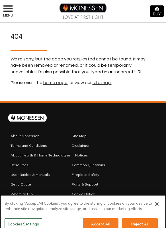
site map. (102, 82)
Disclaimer (80, 145)
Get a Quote (21, 184)
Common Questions (88, 165)
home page (55, 82)
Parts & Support (85, 184)
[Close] (157, 206)
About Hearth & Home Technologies (41, 155)
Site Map (79, 136)
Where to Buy (22, 194)
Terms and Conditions (29, 145)
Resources (19, 165)
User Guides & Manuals (30, 174)
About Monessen (25, 136)
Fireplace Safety (85, 174)
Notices (81, 155)
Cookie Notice (83, 194)
